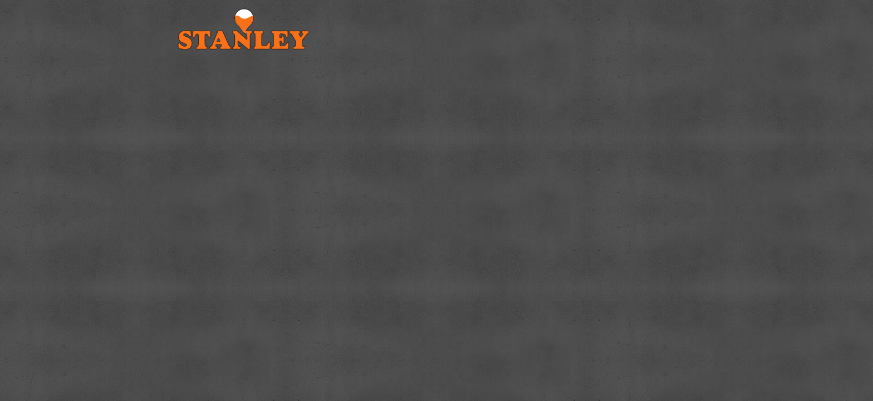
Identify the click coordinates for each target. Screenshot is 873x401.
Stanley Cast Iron (264, 29)
